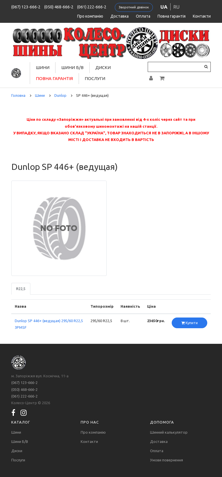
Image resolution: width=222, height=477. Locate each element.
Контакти (202, 16)
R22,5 (20, 289)
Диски (103, 67)
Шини (42, 67)
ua (163, 7)
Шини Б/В (72, 67)
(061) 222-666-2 (91, 7)
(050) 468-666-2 (58, 7)
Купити (189, 323)
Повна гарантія (172, 16)
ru (176, 7)
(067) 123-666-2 (25, 7)
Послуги (95, 78)
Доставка (119, 16)
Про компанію (90, 16)
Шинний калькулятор (169, 432)
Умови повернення (166, 460)
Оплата (143, 16)
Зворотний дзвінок (134, 7)
